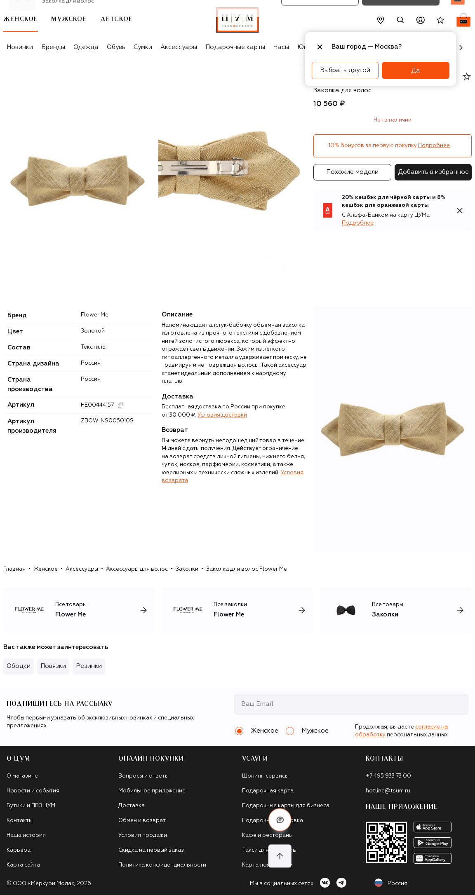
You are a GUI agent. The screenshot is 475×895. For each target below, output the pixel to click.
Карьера (19, 850)
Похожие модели (352, 172)
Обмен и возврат (142, 820)
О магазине (22, 776)
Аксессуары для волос (137, 569)
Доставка (131, 805)
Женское (45, 569)
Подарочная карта (268, 791)
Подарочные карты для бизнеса (285, 805)
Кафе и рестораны (267, 835)
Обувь (116, 47)
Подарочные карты (235, 47)
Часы (281, 47)
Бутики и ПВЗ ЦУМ (31, 805)
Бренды (53, 47)
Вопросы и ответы (143, 776)
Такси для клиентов (269, 850)
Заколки (187, 569)
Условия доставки (222, 415)
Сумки (143, 47)
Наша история (26, 835)
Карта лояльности (267, 865)
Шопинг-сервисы (265, 776)
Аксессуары (178, 47)
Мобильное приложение (152, 791)
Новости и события (33, 791)
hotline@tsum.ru (388, 791)
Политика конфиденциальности (162, 865)
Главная (14, 569)
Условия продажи (142, 835)
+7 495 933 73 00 (388, 776)
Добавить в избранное (433, 172)
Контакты (20, 820)
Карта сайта (23, 865)
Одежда (86, 47)
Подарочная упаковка (272, 820)
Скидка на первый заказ (151, 850)
